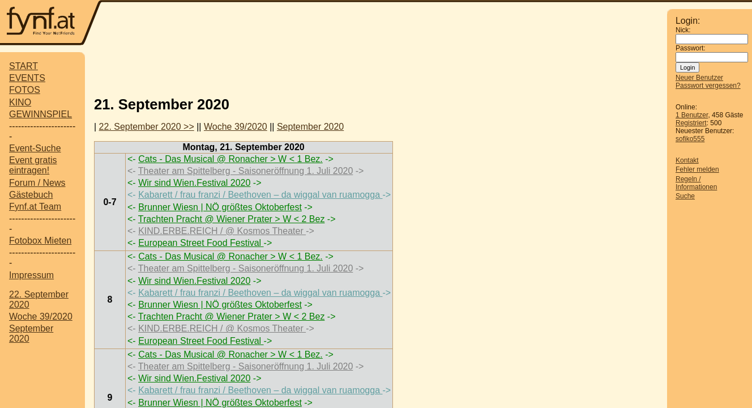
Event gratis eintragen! (33, 165)
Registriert (691, 123)
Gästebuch (31, 194)
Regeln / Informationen (696, 183)
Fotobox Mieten (40, 240)
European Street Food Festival (200, 243)
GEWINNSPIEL (40, 114)
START (23, 66)
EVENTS (27, 78)
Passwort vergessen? (708, 86)
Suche (685, 196)
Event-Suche (35, 148)
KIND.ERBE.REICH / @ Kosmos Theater (222, 231)
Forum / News (37, 183)
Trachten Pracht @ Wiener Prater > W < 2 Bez (231, 219)
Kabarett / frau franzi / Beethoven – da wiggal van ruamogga (260, 194)
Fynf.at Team (35, 206)
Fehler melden (697, 169)
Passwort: (691, 48)
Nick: (683, 30)
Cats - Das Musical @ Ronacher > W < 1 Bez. (230, 159)
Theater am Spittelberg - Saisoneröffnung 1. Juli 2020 (245, 171)
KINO (20, 102)
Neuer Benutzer (699, 78)
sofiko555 (690, 139)
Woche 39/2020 (40, 316)
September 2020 (310, 126)
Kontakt (687, 160)
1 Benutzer (692, 115)
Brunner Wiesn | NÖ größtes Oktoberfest (220, 207)
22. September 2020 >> (146, 126)
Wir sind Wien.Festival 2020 (194, 183)
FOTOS (24, 90)
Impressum (31, 275)
